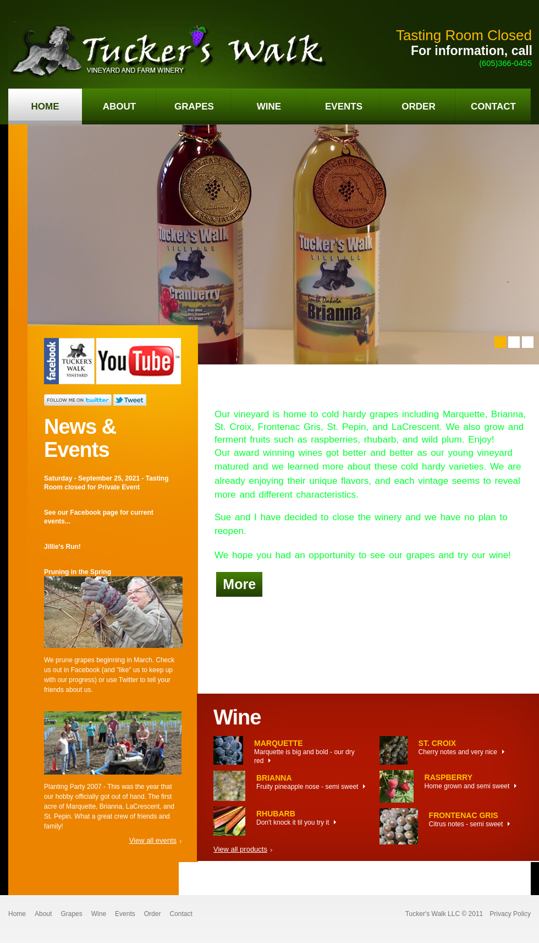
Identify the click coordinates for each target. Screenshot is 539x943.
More (239, 584)
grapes (194, 106)
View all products (240, 849)
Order (152, 914)
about (119, 106)
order (418, 106)
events (343, 106)
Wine (98, 914)
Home (17, 914)
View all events (153, 840)
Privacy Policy (510, 914)
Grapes (71, 914)
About (43, 914)
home (45, 106)
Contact (180, 914)
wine (269, 106)
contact (493, 106)
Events (125, 914)
